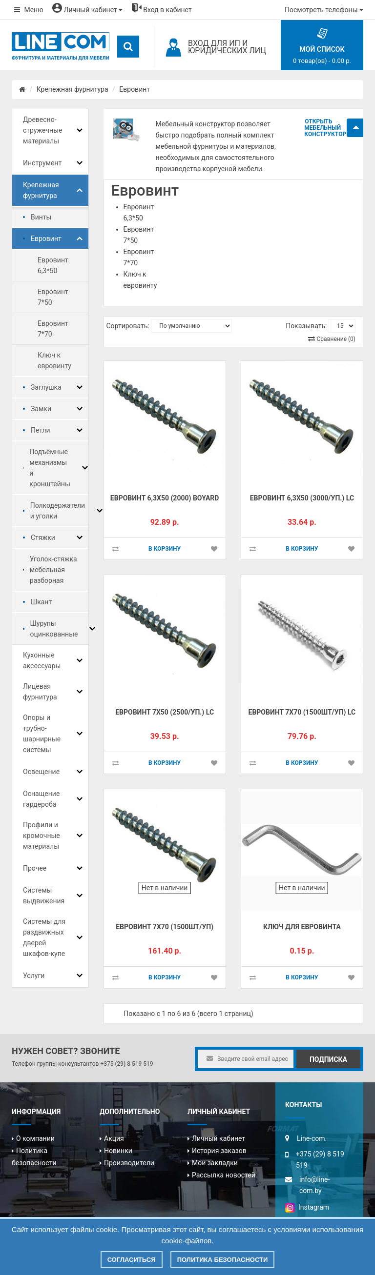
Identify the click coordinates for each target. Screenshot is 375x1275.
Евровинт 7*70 (53, 328)
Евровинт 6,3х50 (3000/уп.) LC (302, 498)
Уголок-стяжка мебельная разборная (53, 569)
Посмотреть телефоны (324, 10)
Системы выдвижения (43, 895)
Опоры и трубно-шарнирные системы (42, 734)
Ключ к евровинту (54, 360)
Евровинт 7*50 (53, 297)
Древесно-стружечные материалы (42, 130)
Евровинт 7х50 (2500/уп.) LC (164, 712)
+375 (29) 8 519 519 (126, 1063)
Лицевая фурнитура (40, 691)
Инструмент (42, 163)
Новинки (118, 1151)
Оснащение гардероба (41, 799)
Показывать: (306, 326)
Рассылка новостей (223, 1175)
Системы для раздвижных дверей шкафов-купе (44, 937)
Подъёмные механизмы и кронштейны (49, 468)
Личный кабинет (218, 1138)
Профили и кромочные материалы (41, 835)
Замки (41, 409)
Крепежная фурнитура (72, 89)
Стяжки (43, 537)
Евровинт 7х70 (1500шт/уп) (164, 927)
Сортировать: (127, 326)
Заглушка (46, 387)
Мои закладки (215, 1163)
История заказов (219, 1151)
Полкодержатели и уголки (57, 510)
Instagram (307, 1207)
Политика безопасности (222, 1259)
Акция (114, 1138)
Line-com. (312, 1138)
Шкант (41, 602)
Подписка (328, 1059)
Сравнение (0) (336, 339)
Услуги (33, 975)
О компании (35, 1138)
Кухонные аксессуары (42, 660)
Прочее (34, 868)
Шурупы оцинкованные (54, 628)
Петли (40, 430)
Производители (129, 1163)
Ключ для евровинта (302, 927)
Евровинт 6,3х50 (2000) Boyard (164, 498)
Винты (41, 217)
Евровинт (134, 89)
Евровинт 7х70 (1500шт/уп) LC (302, 712)
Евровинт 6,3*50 (53, 265)
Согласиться (131, 1259)
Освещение (41, 772)
